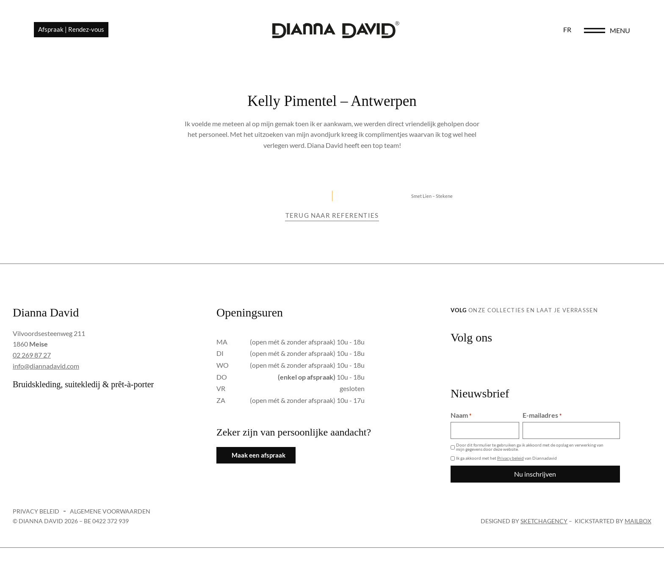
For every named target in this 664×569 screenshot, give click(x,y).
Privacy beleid (510, 458)
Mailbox (638, 521)
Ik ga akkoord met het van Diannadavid (506, 458)
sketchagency (543, 521)
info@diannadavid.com (46, 366)
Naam (461, 415)
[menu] (594, 30)
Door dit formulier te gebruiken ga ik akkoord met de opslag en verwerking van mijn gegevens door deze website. (529, 447)
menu (620, 30)
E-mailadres (542, 415)
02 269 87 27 (32, 355)
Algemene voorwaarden (110, 511)
